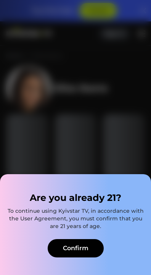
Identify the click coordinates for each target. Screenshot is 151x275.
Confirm (75, 248)
